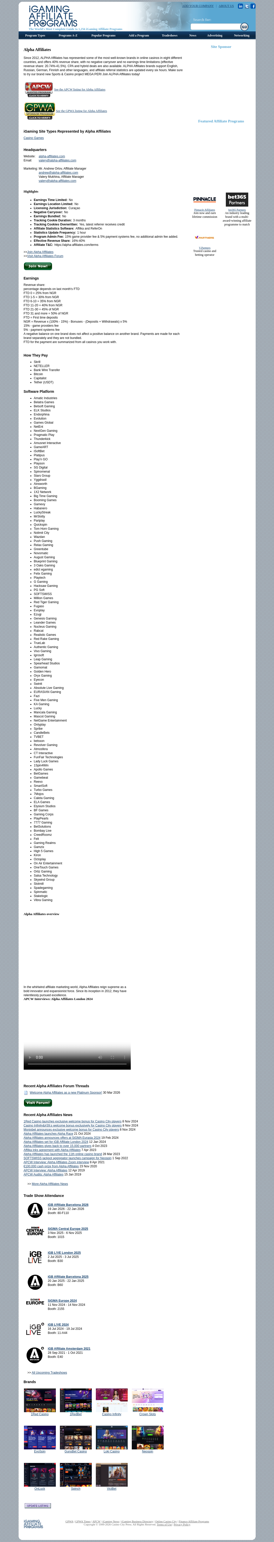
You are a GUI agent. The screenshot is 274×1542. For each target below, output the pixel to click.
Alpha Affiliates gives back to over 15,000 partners (58, 1146)
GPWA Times (82, 1521)
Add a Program (139, 35)
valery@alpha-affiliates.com (57, 160)
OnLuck (39, 1488)
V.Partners (204, 247)
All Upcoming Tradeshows (49, 1372)
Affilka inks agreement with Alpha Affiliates (52, 1150)
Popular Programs (104, 35)
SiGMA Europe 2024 (62, 1301)
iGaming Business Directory (137, 1521)
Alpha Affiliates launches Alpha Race (48, 1133)
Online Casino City (166, 1521)
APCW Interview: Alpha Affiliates (46, 1170)
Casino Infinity (111, 1414)
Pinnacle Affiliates (204, 209)
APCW (96, 1521)
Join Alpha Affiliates (40, 252)
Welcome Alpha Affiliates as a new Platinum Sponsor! (66, 1092)
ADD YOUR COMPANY (198, 6)
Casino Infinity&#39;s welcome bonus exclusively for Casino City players (73, 1125)
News (192, 35)
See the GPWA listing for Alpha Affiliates (81, 111)
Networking (242, 35)
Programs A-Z (68, 35)
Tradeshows (169, 35)
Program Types (35, 35)
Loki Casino (112, 1451)
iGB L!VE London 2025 (64, 1253)
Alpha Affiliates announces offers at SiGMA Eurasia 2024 (62, 1138)
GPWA (69, 1521)
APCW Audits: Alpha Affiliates (44, 1174)
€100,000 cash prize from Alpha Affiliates (51, 1166)
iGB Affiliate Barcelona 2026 (68, 1205)
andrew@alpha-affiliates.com (58, 172)
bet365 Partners (237, 209)
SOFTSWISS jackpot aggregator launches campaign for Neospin (68, 1158)
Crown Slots (147, 1414)
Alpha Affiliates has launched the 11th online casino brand (63, 1154)
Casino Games (34, 138)
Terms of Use (164, 1524)
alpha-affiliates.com (52, 156)
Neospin (147, 1451)
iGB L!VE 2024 (58, 1324)
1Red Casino (39, 1414)
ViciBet (111, 1488)
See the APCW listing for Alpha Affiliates (80, 89)
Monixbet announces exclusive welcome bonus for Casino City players (71, 1129)
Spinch (76, 1488)
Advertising (215, 35)
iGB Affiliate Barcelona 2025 (68, 1277)
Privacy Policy (182, 1524)
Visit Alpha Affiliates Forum (45, 256)
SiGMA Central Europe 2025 (68, 1229)
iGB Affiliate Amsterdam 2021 (69, 1348)
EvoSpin (40, 1451)
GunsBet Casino (75, 1451)
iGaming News (110, 1521)
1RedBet (76, 1414)
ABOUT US (226, 6)
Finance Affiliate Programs (194, 1521)
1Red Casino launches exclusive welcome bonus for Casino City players (73, 1121)
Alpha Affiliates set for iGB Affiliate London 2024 (56, 1142)
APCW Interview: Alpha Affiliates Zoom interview (56, 1162)
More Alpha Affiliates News (50, 1184)
